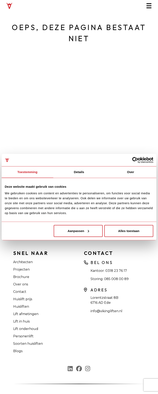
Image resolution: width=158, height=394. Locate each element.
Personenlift (23, 336)
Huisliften (21, 306)
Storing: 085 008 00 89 (110, 279)
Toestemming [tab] (27, 172)
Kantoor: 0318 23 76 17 (109, 271)
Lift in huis (21, 321)
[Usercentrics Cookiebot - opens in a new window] (135, 160)
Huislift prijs (22, 299)
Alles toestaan (128, 230)
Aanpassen (78, 230)
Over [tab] (130, 172)
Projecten (21, 269)
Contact (19, 292)
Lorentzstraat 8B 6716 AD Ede (104, 300)
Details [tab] (79, 172)
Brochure (21, 277)
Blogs (17, 351)
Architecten (23, 262)
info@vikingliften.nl (106, 311)
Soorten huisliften (28, 344)
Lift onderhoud (25, 329)
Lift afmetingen (25, 314)
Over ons (20, 284)
